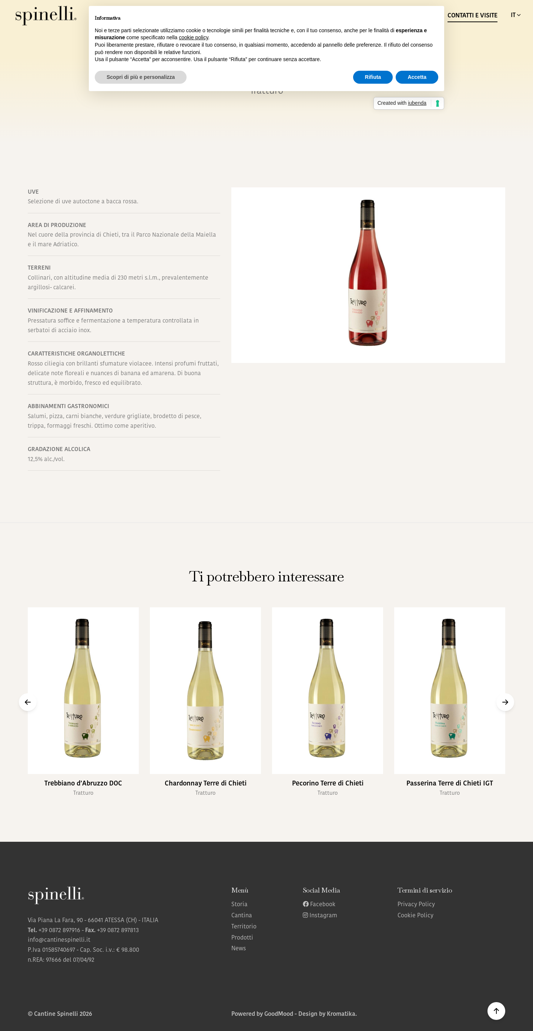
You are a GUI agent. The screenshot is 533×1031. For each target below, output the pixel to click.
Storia (239, 905)
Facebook (319, 905)
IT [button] (516, 15)
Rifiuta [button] (373, 77)
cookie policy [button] (193, 37)
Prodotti (242, 938)
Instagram (320, 916)
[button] (28, 702)
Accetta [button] (417, 77)
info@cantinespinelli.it (59, 940)
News (238, 949)
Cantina (241, 916)
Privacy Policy (416, 905)
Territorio (244, 927)
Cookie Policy (415, 916)
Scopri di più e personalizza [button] (141, 77)
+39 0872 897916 (59, 931)
